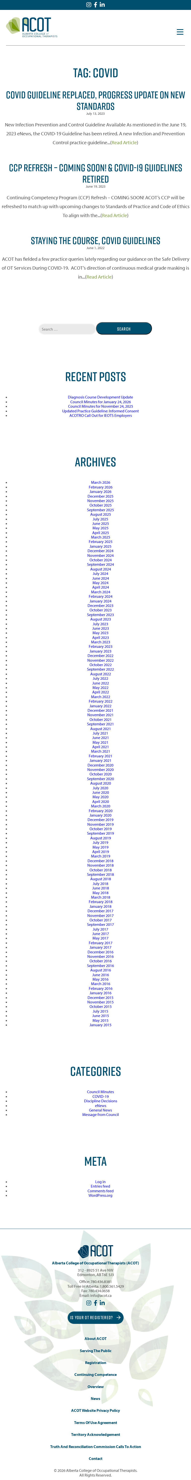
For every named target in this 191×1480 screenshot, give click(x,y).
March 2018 (100, 897)
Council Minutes (100, 1091)
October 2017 (101, 919)
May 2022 (100, 687)
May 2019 (100, 847)
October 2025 (101, 505)
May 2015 (100, 1020)
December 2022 (100, 655)
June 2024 (100, 578)
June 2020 (100, 792)
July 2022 (100, 678)
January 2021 (100, 760)
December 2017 (100, 910)
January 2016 (100, 992)
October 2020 (101, 773)
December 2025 (100, 496)
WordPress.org (100, 1195)
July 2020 (100, 787)
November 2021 (100, 714)
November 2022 (100, 660)
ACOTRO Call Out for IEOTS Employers (100, 415)
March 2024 (100, 591)
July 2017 (100, 929)
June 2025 (100, 523)
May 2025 (100, 527)
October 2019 (101, 828)
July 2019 (100, 842)
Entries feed (100, 1186)
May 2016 (100, 979)
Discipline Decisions (100, 1100)
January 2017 (100, 947)
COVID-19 (101, 1096)
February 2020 (100, 810)
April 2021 (100, 746)
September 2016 (100, 965)
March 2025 (100, 537)
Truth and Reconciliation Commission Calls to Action (95, 1446)
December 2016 (100, 951)
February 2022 (100, 701)
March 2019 (100, 856)
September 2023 (100, 614)
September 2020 (100, 778)
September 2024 (100, 564)
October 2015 (101, 1006)
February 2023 (100, 646)
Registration (95, 1362)
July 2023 (100, 623)
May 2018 (100, 892)
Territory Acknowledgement (95, 1434)
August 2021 (100, 728)
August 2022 (100, 673)
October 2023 (101, 609)
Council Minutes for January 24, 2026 (100, 401)
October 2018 (101, 869)
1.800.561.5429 (112, 1286)
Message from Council (100, 1114)
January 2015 (100, 1024)
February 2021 (100, 755)
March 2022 (100, 696)
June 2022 (100, 683)
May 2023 (100, 632)
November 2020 (100, 769)
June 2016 (100, 974)
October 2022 (101, 664)
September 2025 (100, 509)
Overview (96, 1386)
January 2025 (100, 546)
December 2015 (100, 997)
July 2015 (100, 1011)
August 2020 (100, 783)
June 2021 (100, 737)
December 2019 (100, 819)
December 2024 (100, 550)
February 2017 (100, 942)
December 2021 (100, 710)
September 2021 (100, 723)
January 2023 (100, 651)
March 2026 (100, 482)
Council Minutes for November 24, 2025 (100, 406)
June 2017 (100, 933)
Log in (100, 1181)
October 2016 (101, 960)
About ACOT (96, 1338)
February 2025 (100, 541)
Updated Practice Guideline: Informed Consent (100, 410)
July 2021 (100, 733)
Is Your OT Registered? (95, 1317)
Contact (95, 1458)
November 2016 (100, 956)
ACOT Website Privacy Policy (95, 1410)
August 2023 (100, 619)
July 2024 (100, 573)
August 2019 (100, 837)
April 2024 (100, 587)
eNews (100, 1105)
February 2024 (100, 596)
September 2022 (100, 669)
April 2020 (100, 801)
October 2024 (101, 559)
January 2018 (100, 906)
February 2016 (100, 988)
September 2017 (100, 924)
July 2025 (100, 518)
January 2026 (100, 491)
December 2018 (100, 860)
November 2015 (100, 1001)
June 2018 (100, 887)
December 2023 (100, 605)
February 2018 (100, 901)
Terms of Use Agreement (95, 1422)
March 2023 (100, 641)
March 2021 (100, 751)
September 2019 (100, 833)
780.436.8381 (101, 1281)
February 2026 (100, 486)
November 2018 (100, 865)
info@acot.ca (101, 1295)
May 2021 (100, 742)
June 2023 (100, 628)
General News (100, 1110)
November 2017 (100, 915)
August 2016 (100, 970)
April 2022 (100, 691)
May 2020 (100, 796)
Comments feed (101, 1190)
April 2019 (100, 851)
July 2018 (100, 883)
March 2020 (100, 805)
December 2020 (100, 765)
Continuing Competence (95, 1374)
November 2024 (100, 555)
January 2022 (100, 705)
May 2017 (100, 938)
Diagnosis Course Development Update (100, 397)
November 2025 (100, 500)
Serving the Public (95, 1350)
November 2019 (100, 824)
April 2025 (100, 532)
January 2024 (100, 600)
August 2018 (100, 878)
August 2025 (100, 514)
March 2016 (100, 983)
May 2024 (100, 582)
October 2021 (101, 719)
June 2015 (100, 1015)
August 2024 (100, 569)
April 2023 (100, 637)
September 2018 (100, 874)
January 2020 (100, 815)
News (95, 1398)
